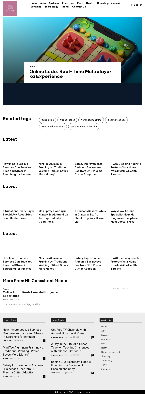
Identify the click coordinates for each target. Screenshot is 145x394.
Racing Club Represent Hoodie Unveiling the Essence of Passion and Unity (71, 365)
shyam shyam (57, 337)
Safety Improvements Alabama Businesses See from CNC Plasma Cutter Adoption (89, 263)
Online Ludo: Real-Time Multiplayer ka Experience (70, 74)
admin (5, 299)
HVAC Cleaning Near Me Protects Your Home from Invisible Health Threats (126, 263)
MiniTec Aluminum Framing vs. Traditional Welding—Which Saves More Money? (53, 263)
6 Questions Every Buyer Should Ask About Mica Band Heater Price (18, 214)
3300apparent (56, 373)
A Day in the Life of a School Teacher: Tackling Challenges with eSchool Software (70, 347)
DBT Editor (7, 340)
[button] (135, 5)
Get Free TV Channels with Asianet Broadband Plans (68, 331)
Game (32, 66)
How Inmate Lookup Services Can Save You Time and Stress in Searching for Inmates (17, 263)
